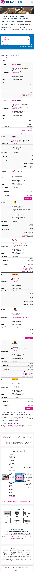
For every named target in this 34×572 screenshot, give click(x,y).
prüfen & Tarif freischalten (26, 94)
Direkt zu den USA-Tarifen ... (12, 498)
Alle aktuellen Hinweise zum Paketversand (17, 501)
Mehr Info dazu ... (11, 478)
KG (31, 37)
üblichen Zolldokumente (17, 426)
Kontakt (17, 570)
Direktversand (15, 72)
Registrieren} (23, 97)
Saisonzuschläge (28, 487)
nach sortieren (7, 57)
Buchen (28, 198)
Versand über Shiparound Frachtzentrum (20, 177)
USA (1, 416)
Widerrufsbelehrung (7, 569)
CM (31, 44)
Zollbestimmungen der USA (13, 425)
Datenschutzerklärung (18, 569)
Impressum (28, 569)
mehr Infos (14, 212)
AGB (27, 567)
